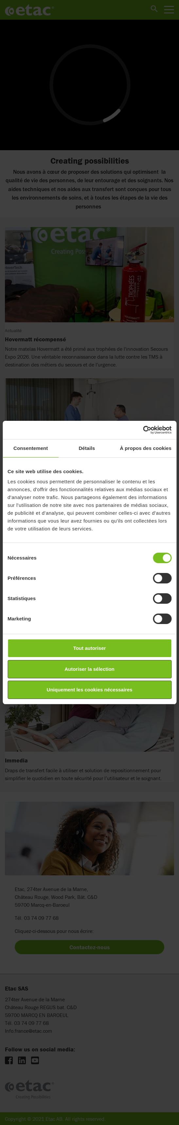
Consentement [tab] (30, 448)
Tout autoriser (89, 648)
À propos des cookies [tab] (145, 448)
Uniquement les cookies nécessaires (90, 689)
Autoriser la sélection (89, 669)
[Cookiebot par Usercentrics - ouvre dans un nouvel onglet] (142, 430)
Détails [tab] (87, 448)
